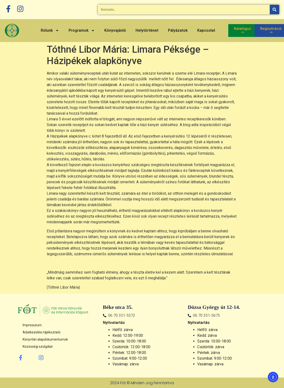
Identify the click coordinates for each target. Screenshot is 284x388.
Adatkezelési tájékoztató (42, 332)
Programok (82, 30)
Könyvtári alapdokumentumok (45, 339)
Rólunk (50, 30)
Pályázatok (178, 30)
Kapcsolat (206, 30)
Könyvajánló (115, 30)
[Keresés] (274, 9)
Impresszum (32, 325)
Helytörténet (147, 30)
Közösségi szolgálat (38, 346)
